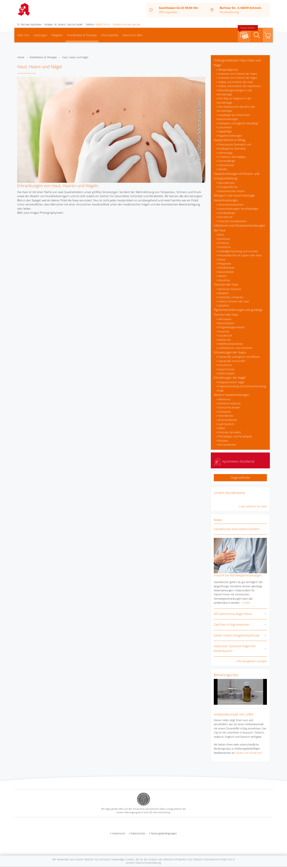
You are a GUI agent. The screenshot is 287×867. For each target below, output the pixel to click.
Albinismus (224, 399)
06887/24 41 (102, 24)
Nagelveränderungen (230, 135)
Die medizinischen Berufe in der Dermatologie (236, 108)
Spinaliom (223, 305)
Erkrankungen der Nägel (229, 378)
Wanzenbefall (225, 272)
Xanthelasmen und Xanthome (235, 348)
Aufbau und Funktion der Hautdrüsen (239, 86)
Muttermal (224, 339)
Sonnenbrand (226, 165)
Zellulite (222, 169)
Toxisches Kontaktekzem (232, 221)
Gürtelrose (224, 247)
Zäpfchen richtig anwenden (232, 624)
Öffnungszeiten (168, 12)
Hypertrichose (226, 369)
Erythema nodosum (229, 403)
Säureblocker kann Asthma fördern (237, 529)
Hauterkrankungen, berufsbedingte (238, 208)
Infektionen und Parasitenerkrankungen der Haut (239, 227)
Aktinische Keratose (229, 289)
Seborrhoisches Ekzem (231, 191)
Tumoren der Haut (226, 284)
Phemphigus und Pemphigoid (235, 436)
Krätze (221, 259)
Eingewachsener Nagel (231, 382)
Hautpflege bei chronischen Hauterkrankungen (233, 117)
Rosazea (223, 440)
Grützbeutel (225, 335)
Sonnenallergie (226, 161)
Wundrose (224, 280)
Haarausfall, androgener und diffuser (239, 356)
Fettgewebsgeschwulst (231, 327)
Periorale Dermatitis (229, 432)
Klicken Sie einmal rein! (249, 753)
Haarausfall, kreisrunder (231, 361)
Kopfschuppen (226, 373)
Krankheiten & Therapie (82, 35)
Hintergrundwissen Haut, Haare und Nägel (237, 62)
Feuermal (223, 331)
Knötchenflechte (227, 420)
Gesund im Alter (133, 35)
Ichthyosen (224, 411)
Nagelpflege (225, 131)
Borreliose (224, 239)
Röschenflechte (227, 444)
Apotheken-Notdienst (234, 461)
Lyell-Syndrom (226, 424)
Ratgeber (57, 35)
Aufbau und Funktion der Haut (235, 82)
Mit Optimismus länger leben (233, 614)
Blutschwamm (226, 323)
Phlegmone (224, 263)
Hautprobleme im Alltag (229, 140)
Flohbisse (223, 243)
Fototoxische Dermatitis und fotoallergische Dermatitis (234, 146)
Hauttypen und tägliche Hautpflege (238, 123)
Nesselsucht (225, 217)
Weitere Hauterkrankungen (231, 395)
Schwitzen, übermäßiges (232, 157)
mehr (247, 602)
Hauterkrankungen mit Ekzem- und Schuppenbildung (236, 176)
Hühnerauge (225, 153)
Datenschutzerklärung (148, 862)
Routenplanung (229, 12)
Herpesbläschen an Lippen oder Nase (240, 255)
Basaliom (223, 293)
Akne (221, 234)
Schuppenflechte (228, 187)
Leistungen (40, 35)
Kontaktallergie (226, 213)
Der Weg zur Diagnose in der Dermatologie (234, 100)
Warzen (222, 276)
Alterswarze (224, 319)
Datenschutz (138, 833)
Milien (221, 428)
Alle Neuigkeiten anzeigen (252, 661)
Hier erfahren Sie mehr (254, 506)
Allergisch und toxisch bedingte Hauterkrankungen (234, 197)
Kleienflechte (225, 415)
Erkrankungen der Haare (230, 352)
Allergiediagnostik (228, 69)
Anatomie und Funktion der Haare (237, 73)
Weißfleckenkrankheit (230, 344)
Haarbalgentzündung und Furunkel (238, 251)
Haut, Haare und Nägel (75, 57)
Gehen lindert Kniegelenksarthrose (236, 635)
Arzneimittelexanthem (230, 204)
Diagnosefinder (240, 478)
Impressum (118, 833)
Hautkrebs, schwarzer (230, 297)
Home (20, 57)
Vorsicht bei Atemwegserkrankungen (238, 575)
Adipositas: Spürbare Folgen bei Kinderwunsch (235, 648)
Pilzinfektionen (226, 267)
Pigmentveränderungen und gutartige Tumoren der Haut (238, 312)
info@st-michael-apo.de (126, 24)
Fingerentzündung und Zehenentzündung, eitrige (241, 388)
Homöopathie (109, 35)
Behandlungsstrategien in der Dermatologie (234, 92)
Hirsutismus (225, 365)
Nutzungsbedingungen (164, 833)
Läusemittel (225, 127)
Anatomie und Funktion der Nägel (237, 77)
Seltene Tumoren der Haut (233, 301)
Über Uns (23, 35)
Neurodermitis (226, 183)
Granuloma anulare (229, 407)
